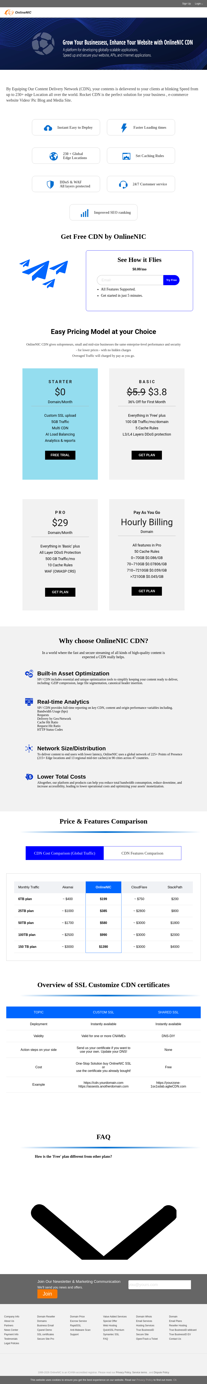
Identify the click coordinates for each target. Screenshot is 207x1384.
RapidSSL (75, 1325)
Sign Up (186, 3)
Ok (175, 1379)
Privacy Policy (144, 1379)
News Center (11, 1330)
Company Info (11, 1316)
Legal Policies (11, 1343)
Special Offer (110, 1321)
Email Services (144, 1321)
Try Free (171, 280)
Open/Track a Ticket (147, 1338)
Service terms (139, 1372)
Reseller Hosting (178, 1325)
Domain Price (77, 1316)
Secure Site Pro (45, 1338)
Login (198, 3)
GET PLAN (147, 455)
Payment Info (11, 1334)
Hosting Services (145, 1325)
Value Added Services (115, 1316)
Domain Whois (144, 1316)
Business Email (45, 1325)
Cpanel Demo (44, 1330)
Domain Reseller (46, 1316)
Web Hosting (110, 1325)
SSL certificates (45, 1334)
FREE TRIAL (60, 455)
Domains (42, 1321)
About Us (9, 1321)
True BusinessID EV (180, 1334)
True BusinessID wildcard (182, 1330)
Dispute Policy (161, 1372)
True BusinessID (145, 1330)
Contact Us (175, 1338)
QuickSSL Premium (113, 1330)
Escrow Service (78, 1321)
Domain (173, 1316)
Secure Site (142, 1334)
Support (74, 1334)
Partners (8, 1325)
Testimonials (10, 1338)
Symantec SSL (111, 1334)
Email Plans (175, 1321)
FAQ (105, 1338)
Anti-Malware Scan (80, 1330)
